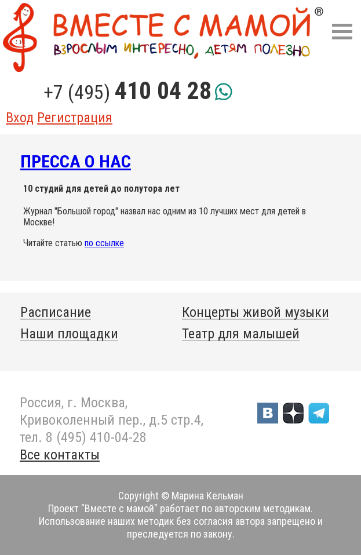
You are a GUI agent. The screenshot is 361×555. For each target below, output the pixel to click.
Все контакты (60, 455)
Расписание (55, 312)
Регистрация (74, 117)
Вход (20, 117)
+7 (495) (127, 92)
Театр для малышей (241, 334)
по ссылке (104, 243)
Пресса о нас (75, 161)
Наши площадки (69, 334)
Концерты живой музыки (255, 312)
